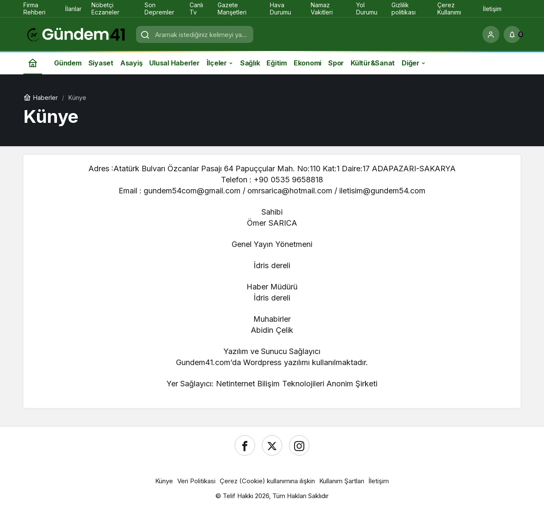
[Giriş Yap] (490, 34)
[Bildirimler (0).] (512, 34)
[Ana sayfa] (33, 62)
